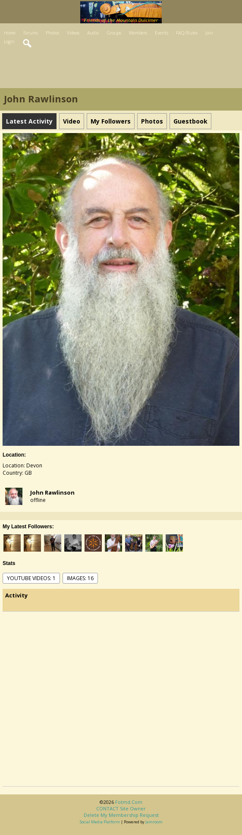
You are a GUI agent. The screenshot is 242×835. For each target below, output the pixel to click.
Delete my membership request (121, 815)
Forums (30, 33)
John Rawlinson (52, 492)
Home (10, 33)
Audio (93, 33)
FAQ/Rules (187, 33)
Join (209, 33)
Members (138, 33)
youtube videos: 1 (31, 578)
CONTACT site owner (121, 808)
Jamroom (154, 822)
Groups (114, 33)
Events (161, 33)
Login (9, 41)
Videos (73, 33)
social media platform (100, 822)
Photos (52, 33)
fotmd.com (128, 802)
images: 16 (80, 578)
